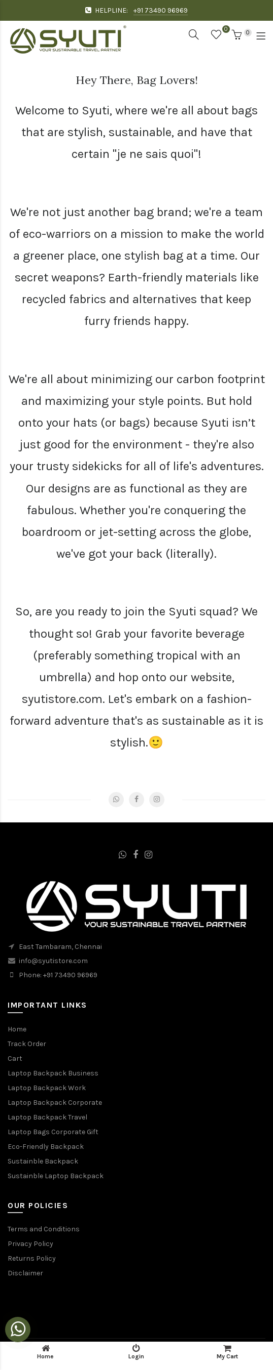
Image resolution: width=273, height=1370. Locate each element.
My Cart (227, 1352)
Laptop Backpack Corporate (55, 1102)
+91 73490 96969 (160, 10)
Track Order (27, 1044)
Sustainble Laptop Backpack (56, 1176)
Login (136, 1352)
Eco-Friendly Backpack (46, 1146)
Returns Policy (32, 1258)
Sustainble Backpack (43, 1161)
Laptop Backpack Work (47, 1088)
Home (17, 1029)
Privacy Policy (30, 1243)
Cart (15, 1058)
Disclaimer (25, 1273)
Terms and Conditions (44, 1229)
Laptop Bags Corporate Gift (53, 1132)
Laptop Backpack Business (53, 1073)
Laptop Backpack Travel (47, 1117)
